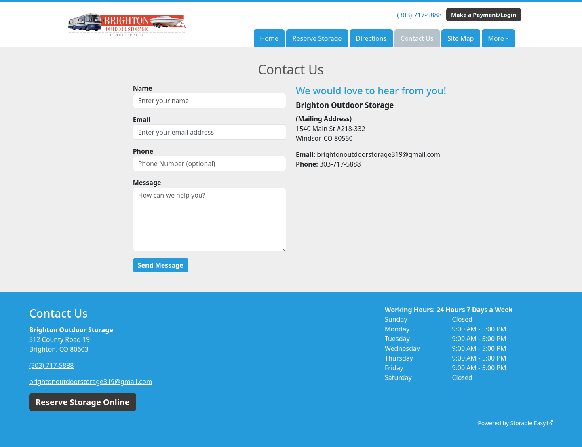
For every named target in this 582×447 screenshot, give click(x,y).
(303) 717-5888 (419, 15)
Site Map (460, 38)
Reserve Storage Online (83, 401)
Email (142, 119)
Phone (143, 151)
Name (142, 88)
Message (147, 182)
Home (269, 38)
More (496, 38)
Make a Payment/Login (483, 15)
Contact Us (417, 38)
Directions (371, 38)
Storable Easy (531, 423)
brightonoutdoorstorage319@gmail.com (90, 381)
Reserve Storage (317, 38)
